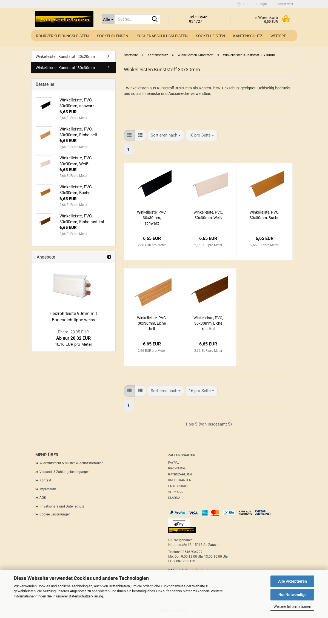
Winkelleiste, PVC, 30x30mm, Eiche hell (152, 323)
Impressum (47, 489)
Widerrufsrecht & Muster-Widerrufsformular (71, 463)
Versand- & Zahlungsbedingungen (64, 472)
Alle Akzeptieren (292, 581)
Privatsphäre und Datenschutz (61, 506)
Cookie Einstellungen (54, 514)
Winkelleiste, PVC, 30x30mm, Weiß (208, 215)
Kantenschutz (247, 36)
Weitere (278, 36)
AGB (42, 498)
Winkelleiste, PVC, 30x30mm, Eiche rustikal (208, 323)
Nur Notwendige (292, 595)
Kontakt (45, 480)
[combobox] (165, 135)
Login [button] (261, 4)
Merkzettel (284, 4)
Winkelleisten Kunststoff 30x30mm (65, 68)
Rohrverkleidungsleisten (62, 36)
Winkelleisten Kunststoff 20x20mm (65, 56)
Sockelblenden (112, 36)
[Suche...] (108, 19)
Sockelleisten (210, 36)
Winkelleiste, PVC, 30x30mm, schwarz (152, 217)
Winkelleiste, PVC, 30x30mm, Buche (264, 215)
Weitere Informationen (292, 606)
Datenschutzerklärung (86, 596)
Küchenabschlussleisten (162, 36)
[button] (242, 4)
